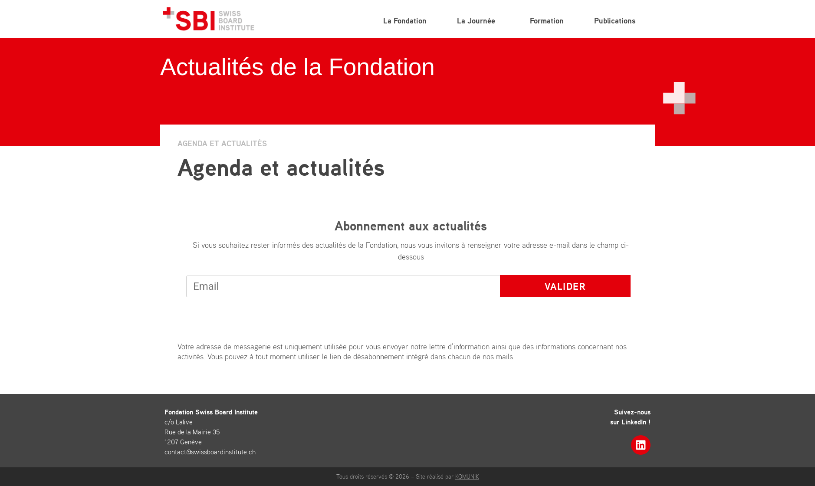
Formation (547, 20)
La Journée (478, 20)
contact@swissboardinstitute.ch (210, 451)
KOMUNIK (467, 476)
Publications (617, 20)
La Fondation (405, 20)
